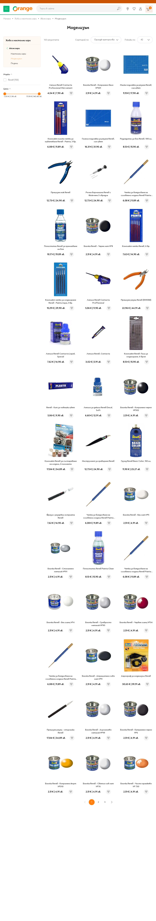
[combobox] (75, 8)
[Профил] (140, 8)
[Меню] (6, 9)
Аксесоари (45, 18)
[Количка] (149, 8)
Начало (7, 18)
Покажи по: (130, 39)
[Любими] (134, 8)
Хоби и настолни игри (26, 18)
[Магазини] (127, 8)
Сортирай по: (82, 39)
